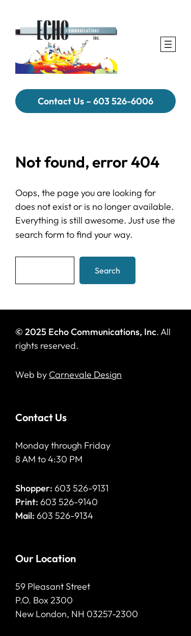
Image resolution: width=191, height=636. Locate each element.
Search (107, 270)
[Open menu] (168, 44)
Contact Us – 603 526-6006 (95, 101)
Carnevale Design (85, 374)
